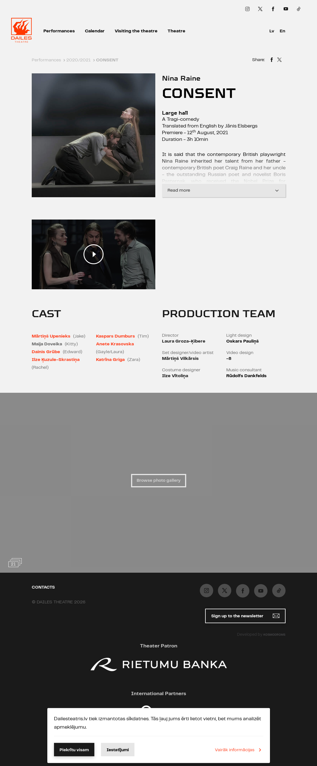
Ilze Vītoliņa (175, 376)
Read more (224, 190)
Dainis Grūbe (46, 352)
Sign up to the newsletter (245, 615)
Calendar (95, 31)
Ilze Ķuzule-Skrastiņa (56, 360)
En (282, 31)
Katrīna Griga (110, 360)
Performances (59, 31)
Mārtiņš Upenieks (51, 336)
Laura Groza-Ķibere (183, 341)
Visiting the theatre (136, 31)
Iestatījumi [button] (118, 750)
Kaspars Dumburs (115, 336)
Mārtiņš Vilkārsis (180, 358)
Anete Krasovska (115, 344)
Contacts (43, 587)
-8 (228, 358)
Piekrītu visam (74, 750)
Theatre (176, 31)
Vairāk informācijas (239, 749)
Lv (271, 31)
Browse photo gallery (159, 481)
